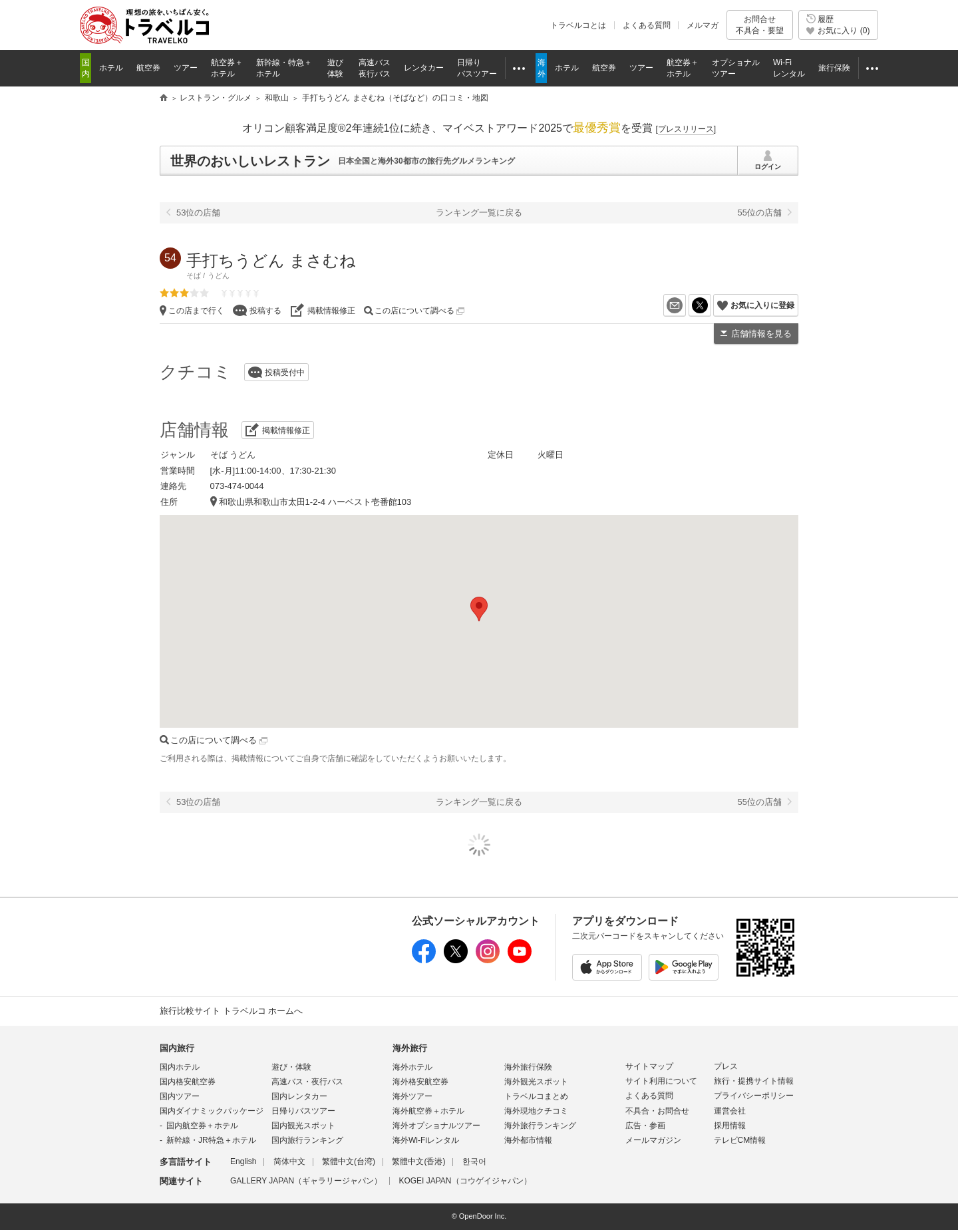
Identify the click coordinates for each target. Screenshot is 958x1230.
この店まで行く (196, 310)
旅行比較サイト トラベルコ (164, 98)
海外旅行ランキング (540, 1125)
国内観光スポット (303, 1125)
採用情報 (730, 1125)
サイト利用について (661, 1081)
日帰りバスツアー (303, 1111)
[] (685, 129)
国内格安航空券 (188, 1081)
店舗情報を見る (761, 334)
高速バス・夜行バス (307, 1081)
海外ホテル (412, 1067)
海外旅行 (410, 1048)
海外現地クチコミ (536, 1111)
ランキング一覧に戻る (479, 213)
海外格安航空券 (420, 1081)
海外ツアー (412, 1096)
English (243, 1161)
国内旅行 (177, 1048)
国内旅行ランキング (307, 1140)
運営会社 (730, 1111)
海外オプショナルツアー (436, 1125)
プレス (726, 1066)
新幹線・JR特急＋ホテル (211, 1140)
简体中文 (289, 1161)
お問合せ (760, 25)
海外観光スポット (536, 1081)
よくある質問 (647, 25)
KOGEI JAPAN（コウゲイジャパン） (465, 1180)
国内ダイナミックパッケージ (211, 1111)
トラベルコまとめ (536, 1096)
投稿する (265, 310)
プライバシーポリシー (754, 1095)
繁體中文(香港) (418, 1161)
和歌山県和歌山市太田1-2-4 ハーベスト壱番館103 (315, 502)
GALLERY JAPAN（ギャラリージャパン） (306, 1180)
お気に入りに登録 (762, 305)
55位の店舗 (760, 213)
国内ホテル (180, 1067)
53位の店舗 (198, 213)
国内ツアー (180, 1096)
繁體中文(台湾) (348, 1161)
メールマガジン (653, 1140)
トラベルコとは (578, 25)
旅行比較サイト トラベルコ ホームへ (231, 1011)
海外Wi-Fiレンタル (426, 1140)
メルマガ (702, 25)
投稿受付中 (285, 372)
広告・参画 (645, 1125)
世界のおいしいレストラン (250, 161)
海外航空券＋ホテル (428, 1111)
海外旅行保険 (528, 1067)
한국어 (474, 1161)
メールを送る (685, 305)
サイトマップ (649, 1066)
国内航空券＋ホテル (202, 1125)
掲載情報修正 (331, 310)
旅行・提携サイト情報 (754, 1081)
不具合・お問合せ (657, 1111)
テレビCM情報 (740, 1140)
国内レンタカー (299, 1096)
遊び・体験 (291, 1067)
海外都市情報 (528, 1140)
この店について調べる (419, 310)
